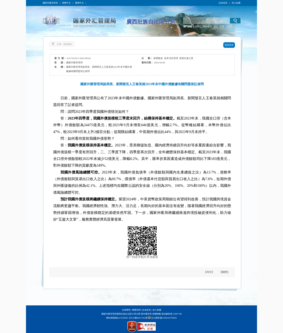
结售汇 (198, 26)
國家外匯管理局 (50, 3)
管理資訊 (67, 44)
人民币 (229, 26)
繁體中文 (79, 3)
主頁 (59, 44)
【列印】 (209, 272)
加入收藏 (236, 3)
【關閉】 (224, 272)
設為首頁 (223, 3)
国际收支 (207, 26)
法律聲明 (126, 310)
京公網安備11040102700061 (164, 318)
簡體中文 (66, 3)
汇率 (222, 26)
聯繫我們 (136, 310)
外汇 (216, 26)
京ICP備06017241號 (137, 318)
